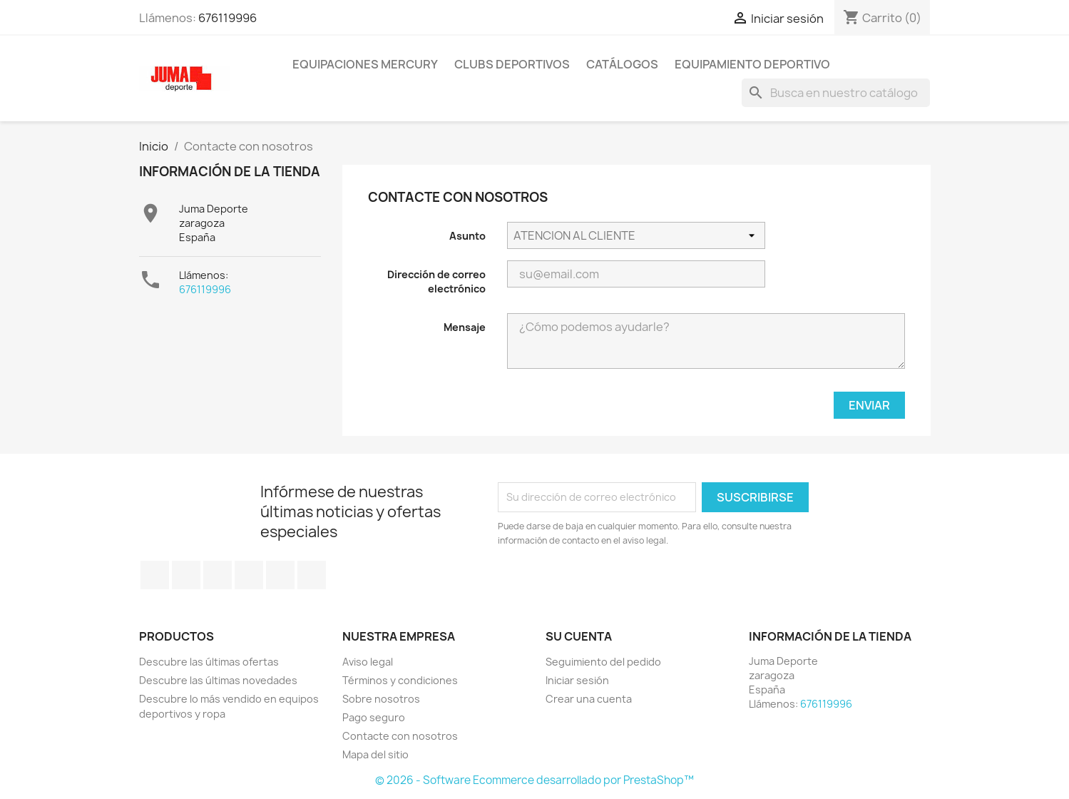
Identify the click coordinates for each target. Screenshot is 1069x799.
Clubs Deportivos (512, 64)
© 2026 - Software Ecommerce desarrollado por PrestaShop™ (534, 780)
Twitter (186, 575)
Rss (217, 575)
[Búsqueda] (836, 92)
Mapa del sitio (375, 754)
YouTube (249, 575)
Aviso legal (367, 661)
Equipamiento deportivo (752, 64)
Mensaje (465, 327)
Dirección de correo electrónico (436, 281)
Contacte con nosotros (400, 736)
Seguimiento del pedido (603, 661)
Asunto (467, 236)
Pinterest (280, 575)
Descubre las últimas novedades (218, 680)
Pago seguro (373, 717)
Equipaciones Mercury (365, 64)
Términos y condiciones (400, 680)
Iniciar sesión (577, 680)
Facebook (154, 575)
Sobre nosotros (381, 699)
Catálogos (622, 64)
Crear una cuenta (589, 699)
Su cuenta (579, 636)
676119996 (227, 18)
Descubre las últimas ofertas (209, 661)
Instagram (311, 575)
